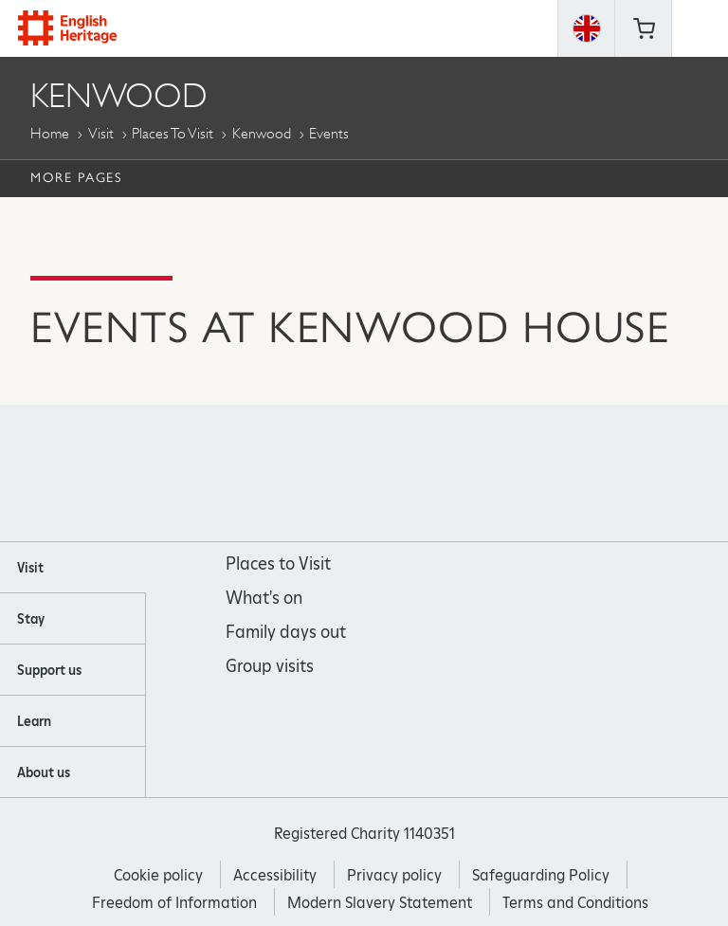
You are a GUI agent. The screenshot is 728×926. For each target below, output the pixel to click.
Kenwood (261, 133)
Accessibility (275, 875)
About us (43, 772)
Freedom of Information (174, 903)
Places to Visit (172, 133)
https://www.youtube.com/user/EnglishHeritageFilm (390, 473)
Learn (34, 721)
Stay (31, 618)
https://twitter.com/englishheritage (441, 473)
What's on (264, 598)
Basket (643, 28)
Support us (49, 670)
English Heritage (67, 27)
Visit (101, 133)
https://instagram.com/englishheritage (339, 473)
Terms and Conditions (575, 903)
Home (49, 133)
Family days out (286, 632)
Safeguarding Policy (541, 875)
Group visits (270, 666)
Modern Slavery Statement (379, 903)
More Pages (75, 177)
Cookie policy (158, 875)
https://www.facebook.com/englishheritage (287, 473)
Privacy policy (394, 875)
